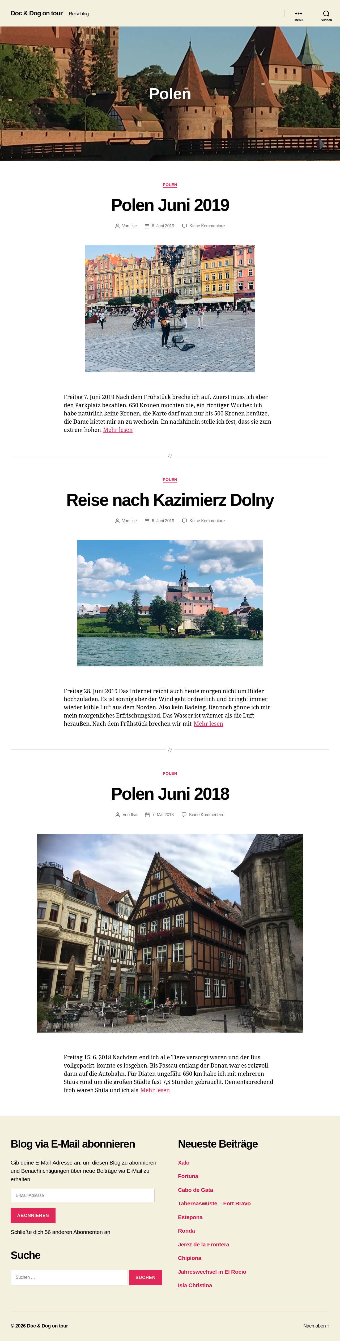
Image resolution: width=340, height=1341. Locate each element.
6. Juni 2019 (163, 226)
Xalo (183, 1162)
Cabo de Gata (195, 1190)
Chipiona (189, 1258)
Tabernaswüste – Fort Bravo (214, 1203)
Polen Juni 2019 (170, 205)
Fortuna (188, 1176)
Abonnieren (33, 1215)
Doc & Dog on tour (36, 13)
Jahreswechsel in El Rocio (212, 1272)
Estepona (190, 1217)
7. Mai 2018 (163, 814)
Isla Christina (195, 1285)
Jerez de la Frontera (203, 1244)
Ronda (186, 1231)
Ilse (133, 226)
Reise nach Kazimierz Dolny (170, 500)
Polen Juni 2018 (170, 793)
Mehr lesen (118, 430)
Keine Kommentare (207, 226)
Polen (170, 184)
